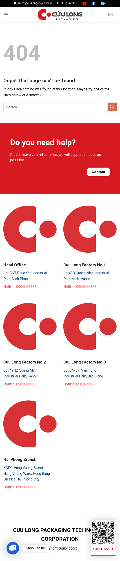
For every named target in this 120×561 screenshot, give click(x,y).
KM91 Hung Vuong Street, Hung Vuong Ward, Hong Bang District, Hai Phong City (26, 473)
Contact (98, 172)
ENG (112, 14)
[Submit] (112, 107)
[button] (13, 548)
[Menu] (6, 14)
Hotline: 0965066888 (19, 287)
